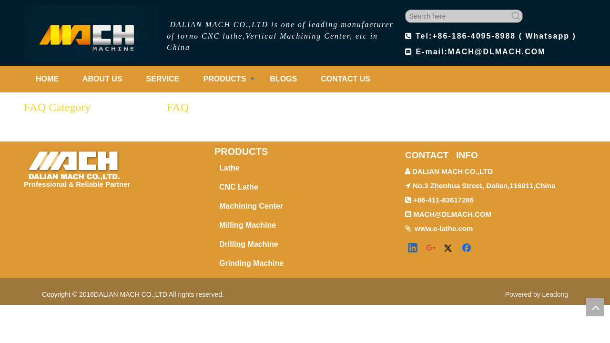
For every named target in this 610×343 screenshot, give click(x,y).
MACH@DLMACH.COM (497, 52)
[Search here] (458, 16)
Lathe (229, 168)
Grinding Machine (251, 263)
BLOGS (283, 79)
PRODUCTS (224, 79)
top (595, 307)
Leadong (555, 294)
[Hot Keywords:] (516, 16)
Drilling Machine (248, 244)
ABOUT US (102, 79)
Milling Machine (247, 225)
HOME (47, 79)
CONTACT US (345, 79)
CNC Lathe (238, 187)
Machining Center (251, 206)
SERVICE (163, 79)
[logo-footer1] (73, 163)
